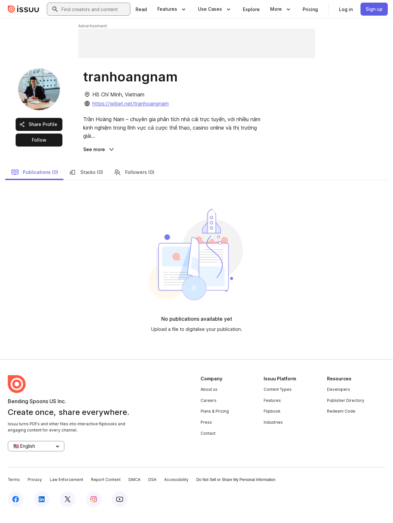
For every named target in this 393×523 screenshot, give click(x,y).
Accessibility (176, 488)
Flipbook (272, 419)
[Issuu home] (23, 9)
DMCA (134, 488)
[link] (141, 9)
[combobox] (94, 9)
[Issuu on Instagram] (93, 507)
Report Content (106, 488)
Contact (208, 441)
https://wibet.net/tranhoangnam (130, 103)
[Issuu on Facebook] (15, 507)
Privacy (35, 488)
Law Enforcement (66, 488)
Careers (208, 408)
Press (206, 430)
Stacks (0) (86, 180)
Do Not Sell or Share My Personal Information (235, 488)
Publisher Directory (345, 408)
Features (272, 408)
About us (209, 397)
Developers (338, 397)
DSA (152, 488)
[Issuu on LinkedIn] (41, 507)
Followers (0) (133, 180)
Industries (273, 430)
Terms (14, 488)
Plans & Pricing (215, 419)
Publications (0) (34, 180)
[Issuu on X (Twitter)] (67, 507)
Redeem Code (341, 419)
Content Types (278, 397)
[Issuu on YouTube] (119, 507)
